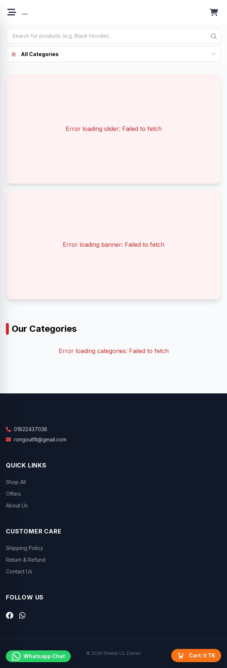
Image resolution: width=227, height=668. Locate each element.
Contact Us (19, 571)
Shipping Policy (24, 548)
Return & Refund (25, 560)
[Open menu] (12, 12)
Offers (13, 494)
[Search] (214, 36)
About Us (17, 505)
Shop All (16, 482)
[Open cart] (214, 12)
